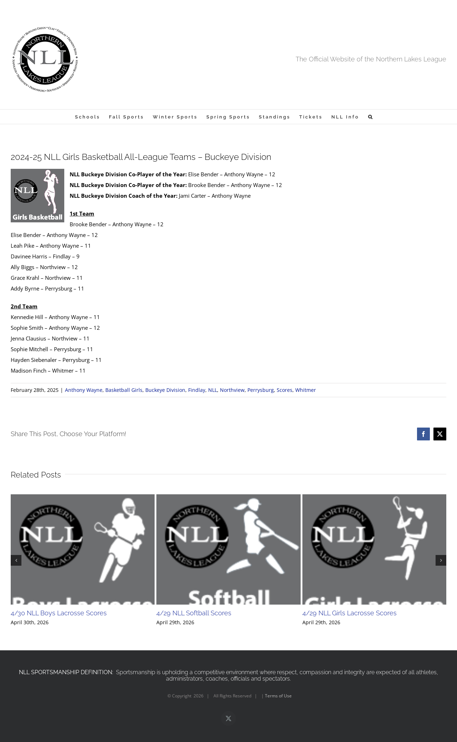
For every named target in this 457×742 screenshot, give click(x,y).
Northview (232, 390)
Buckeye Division (165, 390)
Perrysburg (260, 390)
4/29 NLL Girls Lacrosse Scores (349, 613)
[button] (370, 117)
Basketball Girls (123, 390)
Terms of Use (278, 696)
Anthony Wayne (83, 390)
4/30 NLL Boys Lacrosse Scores (59, 613)
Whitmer (305, 390)
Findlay (196, 390)
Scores (284, 390)
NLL (212, 390)
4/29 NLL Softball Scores (193, 613)
